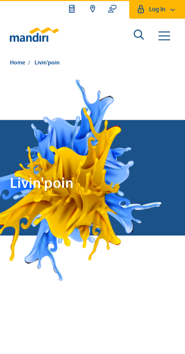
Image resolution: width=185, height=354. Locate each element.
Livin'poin (47, 63)
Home (17, 63)
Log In (157, 9)
